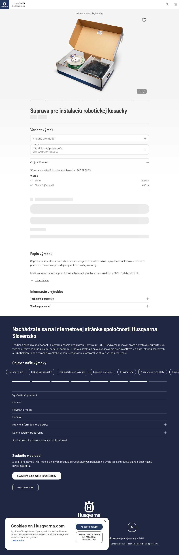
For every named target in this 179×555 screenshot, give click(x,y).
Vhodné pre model (44, 138)
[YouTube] (132, 527)
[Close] (105, 521)
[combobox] (89, 138)
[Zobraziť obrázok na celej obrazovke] (89, 55)
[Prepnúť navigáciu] (175, 4)
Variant (36, 144)
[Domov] (4, 4)
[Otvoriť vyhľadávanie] (167, 4)
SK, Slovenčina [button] (18, 6)
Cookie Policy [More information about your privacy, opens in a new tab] (18, 540)
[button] (144, 20)
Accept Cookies (89, 527)
